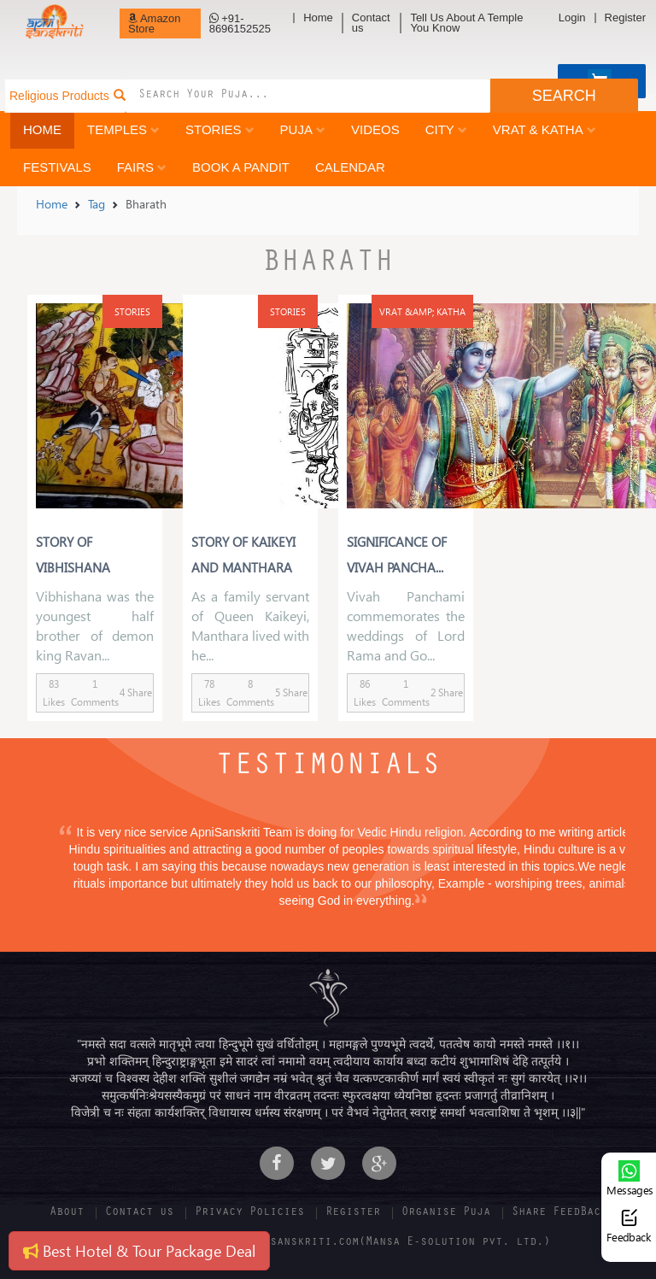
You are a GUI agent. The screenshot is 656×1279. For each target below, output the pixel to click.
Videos (375, 129)
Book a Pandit (241, 167)
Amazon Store (154, 23)
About (67, 1213)
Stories (220, 129)
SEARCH (564, 95)
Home (318, 18)
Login (572, 18)
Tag (96, 204)
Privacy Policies (249, 1213)
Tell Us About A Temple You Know (466, 23)
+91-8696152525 (240, 23)
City (446, 129)
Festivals (57, 167)
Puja (302, 129)
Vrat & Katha (544, 129)
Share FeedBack (559, 1213)
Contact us (371, 23)
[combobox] (307, 96)
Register (625, 18)
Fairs (142, 167)
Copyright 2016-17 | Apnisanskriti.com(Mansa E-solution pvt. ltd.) (328, 1243)
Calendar (350, 167)
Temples (123, 129)
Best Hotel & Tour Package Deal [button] (139, 1250)
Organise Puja (445, 1213)
